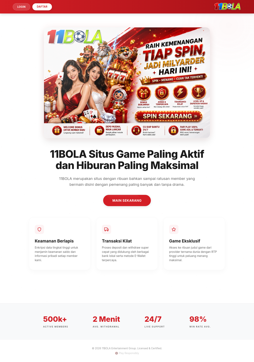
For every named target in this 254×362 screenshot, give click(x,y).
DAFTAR (42, 6)
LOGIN (21, 6)
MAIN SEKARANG (127, 200)
